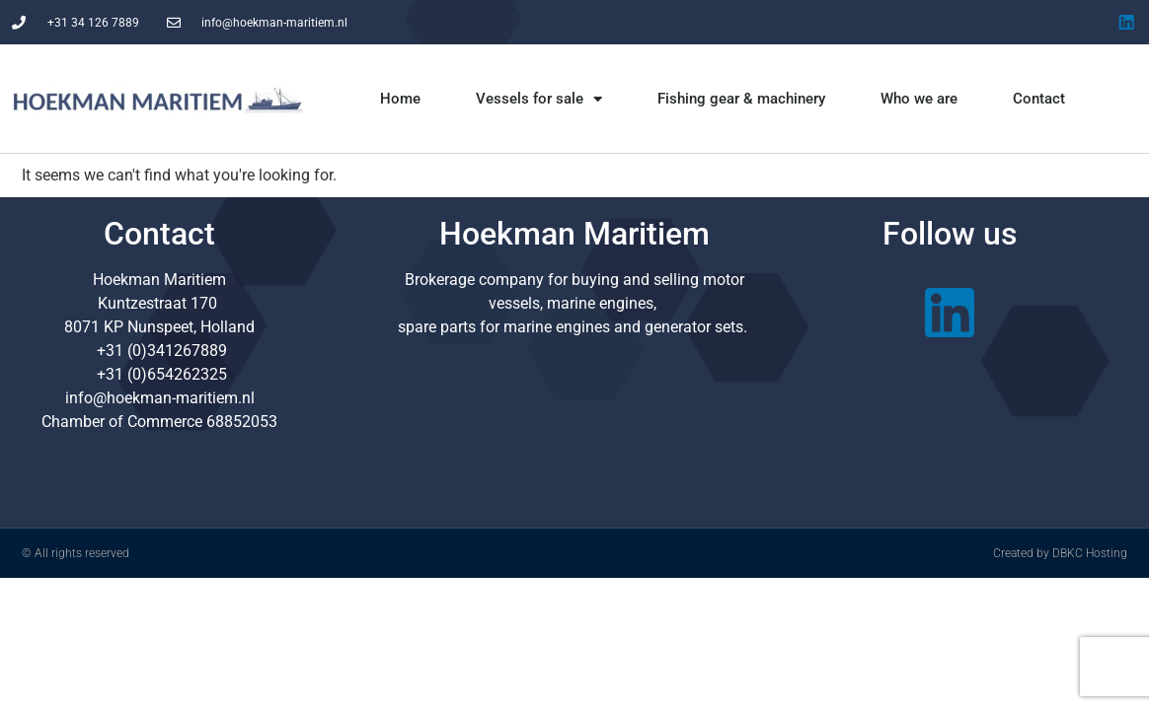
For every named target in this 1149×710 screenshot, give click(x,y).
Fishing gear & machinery (741, 98)
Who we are (919, 98)
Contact (1039, 98)
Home (400, 98)
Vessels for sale (539, 99)
